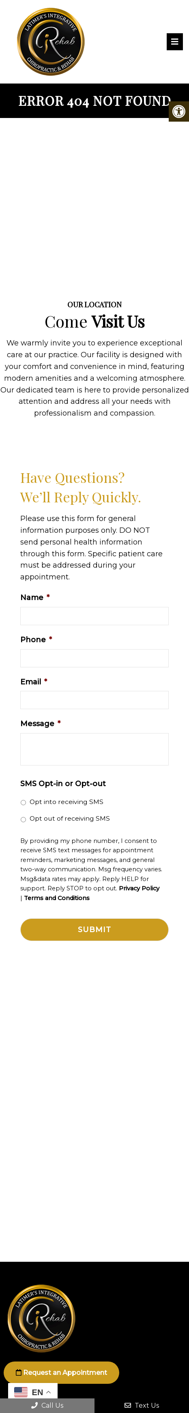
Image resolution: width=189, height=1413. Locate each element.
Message (40, 723)
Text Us (142, 1405)
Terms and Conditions (57, 898)
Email (33, 682)
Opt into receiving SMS (66, 802)
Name (34, 597)
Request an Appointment (61, 1373)
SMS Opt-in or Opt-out (63, 783)
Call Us (47, 1405)
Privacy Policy (139, 889)
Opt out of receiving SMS (70, 818)
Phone (36, 639)
